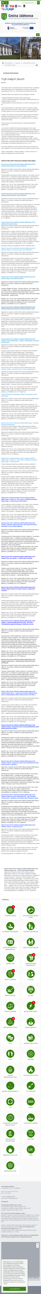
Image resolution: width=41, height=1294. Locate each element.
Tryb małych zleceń (10, 65)
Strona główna (7, 63)
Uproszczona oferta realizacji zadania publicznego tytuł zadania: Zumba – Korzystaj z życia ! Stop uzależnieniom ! (18, 368)
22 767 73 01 (14, 1191)
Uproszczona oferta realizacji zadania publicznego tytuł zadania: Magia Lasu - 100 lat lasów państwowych (21, 869)
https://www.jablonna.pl (11, 1198)
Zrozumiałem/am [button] (14, 1289)
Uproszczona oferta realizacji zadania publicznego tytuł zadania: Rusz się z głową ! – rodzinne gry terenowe (18, 557)
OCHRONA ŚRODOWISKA (10, 73)
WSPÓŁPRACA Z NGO (29, 63)
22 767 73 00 (6, 1191)
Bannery (18, 63)
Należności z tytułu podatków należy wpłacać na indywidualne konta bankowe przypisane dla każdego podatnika (20, 1236)
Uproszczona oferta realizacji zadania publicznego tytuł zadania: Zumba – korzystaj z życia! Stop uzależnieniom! (18, 762)
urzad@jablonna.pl (10, 1196)
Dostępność (4, 1201)
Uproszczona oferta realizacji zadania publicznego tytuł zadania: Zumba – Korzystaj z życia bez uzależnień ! (18, 249)
